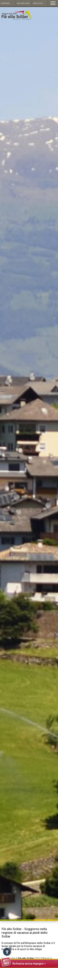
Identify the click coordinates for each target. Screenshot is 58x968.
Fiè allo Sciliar (26, 958)
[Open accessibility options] (7, 952)
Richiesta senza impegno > (24, 963)
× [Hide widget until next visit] (10, 948)
